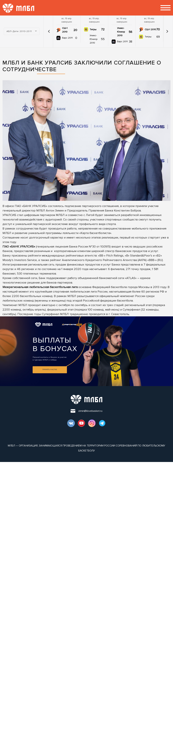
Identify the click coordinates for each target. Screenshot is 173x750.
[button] (49, 31)
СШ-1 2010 (64, 30)
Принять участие (49, 369)
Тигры (93, 29)
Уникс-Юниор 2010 (94, 39)
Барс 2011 (67, 37)
